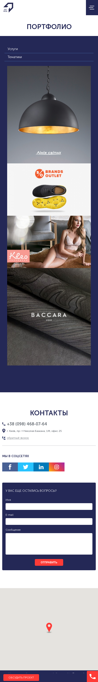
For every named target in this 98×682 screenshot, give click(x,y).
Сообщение (13, 529)
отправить (49, 562)
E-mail (9, 514)
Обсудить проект (21, 677)
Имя (8, 499)
